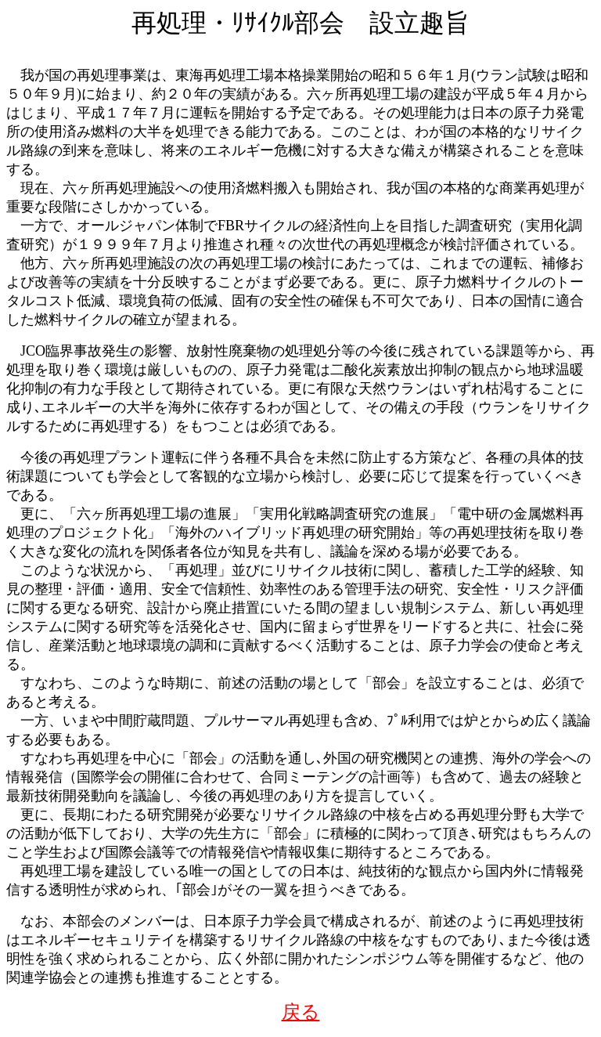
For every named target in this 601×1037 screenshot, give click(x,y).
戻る (301, 1012)
